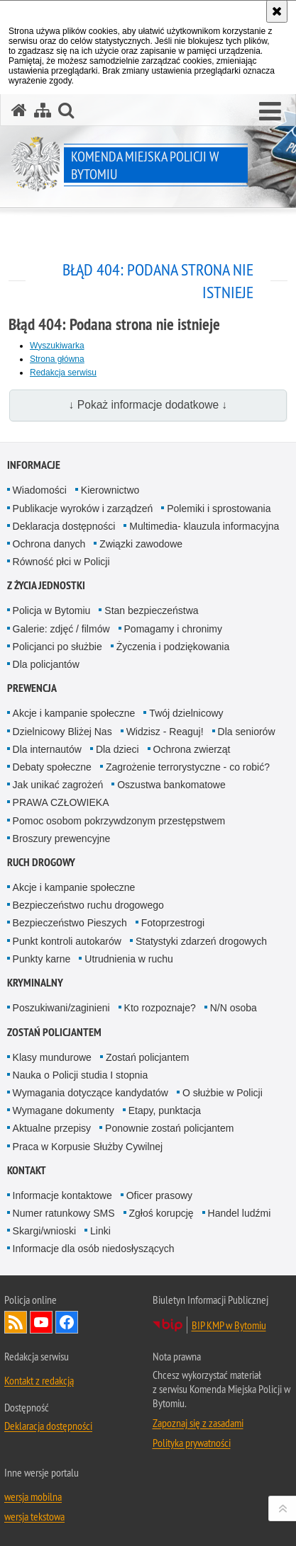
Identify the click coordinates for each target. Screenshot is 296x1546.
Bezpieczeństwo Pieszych (70, 922)
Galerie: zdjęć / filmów (61, 629)
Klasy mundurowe (52, 1057)
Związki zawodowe (140, 544)
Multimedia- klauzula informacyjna (204, 526)
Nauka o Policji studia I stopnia (80, 1075)
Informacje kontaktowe (62, 1195)
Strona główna (57, 359)
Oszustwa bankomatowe (171, 784)
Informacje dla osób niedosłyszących (94, 1248)
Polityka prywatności (192, 1443)
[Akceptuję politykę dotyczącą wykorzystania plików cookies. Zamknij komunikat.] (276, 11)
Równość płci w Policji (61, 561)
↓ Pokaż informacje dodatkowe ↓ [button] (148, 405)
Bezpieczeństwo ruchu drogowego (88, 905)
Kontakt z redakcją (39, 1380)
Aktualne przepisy (52, 1128)
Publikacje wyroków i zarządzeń (83, 508)
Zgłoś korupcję (161, 1213)
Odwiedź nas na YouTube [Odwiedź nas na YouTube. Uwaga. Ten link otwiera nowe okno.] (41, 1322)
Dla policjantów (46, 664)
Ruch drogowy (41, 862)
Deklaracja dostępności (64, 526)
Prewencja (32, 688)
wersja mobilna (33, 1496)
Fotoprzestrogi (172, 922)
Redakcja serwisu (63, 372)
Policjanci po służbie (57, 646)
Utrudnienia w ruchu (128, 959)
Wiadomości (40, 490)
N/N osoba (233, 1007)
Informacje (33, 464)
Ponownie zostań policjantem (169, 1128)
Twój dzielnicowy (186, 713)
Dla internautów (47, 749)
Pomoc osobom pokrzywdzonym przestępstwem (119, 820)
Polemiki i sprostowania (218, 508)
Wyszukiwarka (57, 346)
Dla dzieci (117, 749)
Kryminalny (35, 982)
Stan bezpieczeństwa (151, 610)
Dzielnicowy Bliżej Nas (62, 731)
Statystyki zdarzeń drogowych (201, 941)
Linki (100, 1231)
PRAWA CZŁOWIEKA (61, 802)
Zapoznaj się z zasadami (198, 1423)
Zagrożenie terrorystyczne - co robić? (188, 767)
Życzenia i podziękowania (173, 646)
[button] (270, 112)
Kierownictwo (110, 490)
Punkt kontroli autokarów (67, 941)
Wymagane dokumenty (63, 1110)
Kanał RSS (15, 1322)
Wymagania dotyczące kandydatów (90, 1092)
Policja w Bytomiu (52, 610)
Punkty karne (42, 959)
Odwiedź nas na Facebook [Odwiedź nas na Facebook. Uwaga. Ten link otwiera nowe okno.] (66, 1322)
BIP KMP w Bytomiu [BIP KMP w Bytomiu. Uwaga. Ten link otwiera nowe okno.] (229, 1325)
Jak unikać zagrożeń (58, 784)
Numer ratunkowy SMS (64, 1213)
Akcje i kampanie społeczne (74, 713)
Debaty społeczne (52, 767)
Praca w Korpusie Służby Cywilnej (88, 1146)
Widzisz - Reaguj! (165, 731)
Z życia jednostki (46, 585)
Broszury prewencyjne (62, 838)
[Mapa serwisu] (42, 110)
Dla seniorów (246, 731)
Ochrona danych (49, 544)
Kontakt (26, 1170)
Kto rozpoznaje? (160, 1007)
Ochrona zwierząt (192, 749)
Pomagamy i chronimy (173, 629)
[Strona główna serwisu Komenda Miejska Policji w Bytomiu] (19, 110)
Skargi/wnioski (44, 1231)
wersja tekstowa (34, 1516)
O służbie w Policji (222, 1092)
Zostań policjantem (54, 1032)
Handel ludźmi (239, 1213)
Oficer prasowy (159, 1195)
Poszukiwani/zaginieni (61, 1007)
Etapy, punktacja (164, 1110)
